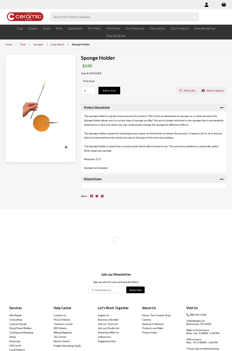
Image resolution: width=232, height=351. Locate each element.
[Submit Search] (195, 16)
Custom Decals (18, 323)
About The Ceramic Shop (156, 315)
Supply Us (103, 315)
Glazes (33, 28)
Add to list (187, 90)
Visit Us (192, 308)
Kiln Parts (94, 28)
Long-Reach (57, 44)
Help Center (62, 308)
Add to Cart (109, 90)
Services (15, 308)
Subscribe (135, 290)
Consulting (15, 319)
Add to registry (213, 90)
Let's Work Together (113, 308)
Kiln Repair (15, 315)
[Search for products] (121, 16)
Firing (12, 336)
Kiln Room (113, 28)
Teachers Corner (63, 323)
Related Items (93, 178)
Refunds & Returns (153, 323)
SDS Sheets (60, 328)
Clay (20, 28)
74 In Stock (89, 81)
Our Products (180, 28)
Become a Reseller (108, 319)
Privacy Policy (150, 332)
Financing (14, 341)
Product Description (97, 107)
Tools (46, 28)
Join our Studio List (108, 328)
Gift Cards (15, 345)
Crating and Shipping (21, 332)
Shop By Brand (116, 36)
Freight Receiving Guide (67, 345)
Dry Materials (135, 28)
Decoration (157, 28)
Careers (146, 319)
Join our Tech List (108, 323)
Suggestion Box (107, 341)
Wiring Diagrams (63, 332)
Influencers (104, 336)
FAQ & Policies (62, 319)
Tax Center (60, 336)
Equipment (75, 28)
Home (8, 44)
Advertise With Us (108, 332)
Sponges (38, 44)
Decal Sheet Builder (20, 328)
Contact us (60, 315)
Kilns (59, 28)
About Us (149, 308)
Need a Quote (62, 341)
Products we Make (152, 328)
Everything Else (204, 28)
